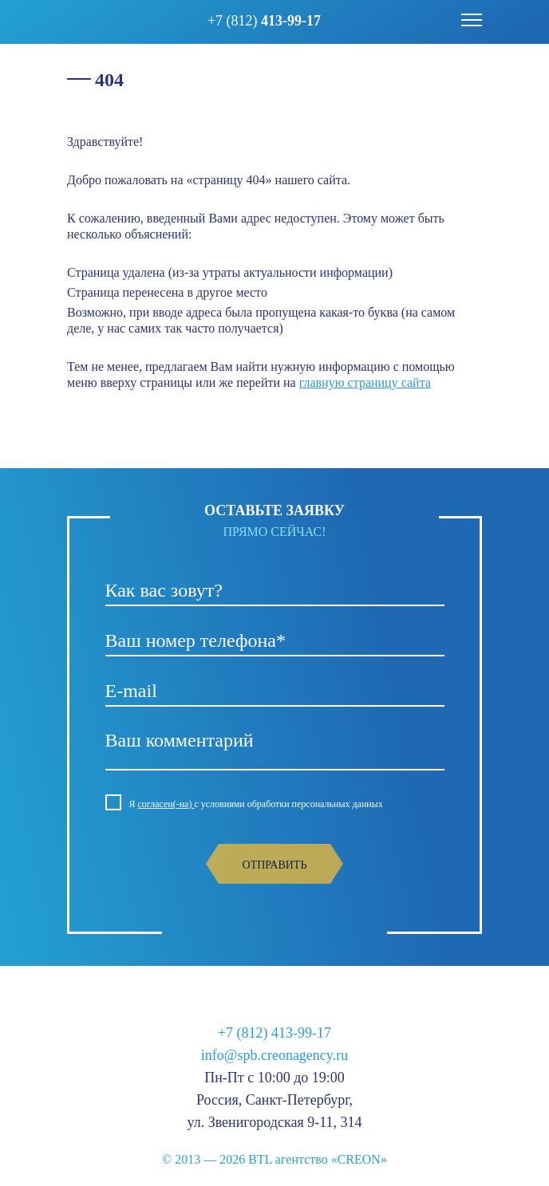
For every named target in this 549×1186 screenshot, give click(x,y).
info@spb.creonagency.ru (274, 1055)
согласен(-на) (166, 804)
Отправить (275, 865)
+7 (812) (264, 21)
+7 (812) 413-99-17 (274, 1033)
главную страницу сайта (365, 382)
